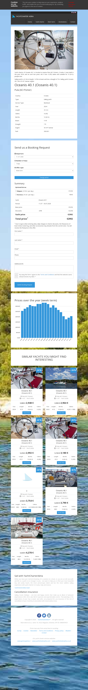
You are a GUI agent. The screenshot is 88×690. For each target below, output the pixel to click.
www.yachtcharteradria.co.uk (61, 641)
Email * (17, 249)
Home (30, 22)
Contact (72, 22)
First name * (18, 231)
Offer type (19, 168)
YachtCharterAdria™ (44, 620)
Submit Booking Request (24, 285)
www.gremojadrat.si (23, 641)
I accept (71, 2)
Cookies (25, 631)
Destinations (63, 22)
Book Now (26, 413)
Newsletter (33, 631)
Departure (19, 154)
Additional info (19, 264)
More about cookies (71, 5)
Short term (51, 22)
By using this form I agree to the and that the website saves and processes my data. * (45, 275)
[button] (19, 50)
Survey (19, 631)
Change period (44, 177)
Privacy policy (59, 631)
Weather (68, 631)
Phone (17, 255)
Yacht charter (40, 22)
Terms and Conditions (47, 274)
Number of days (21, 161)
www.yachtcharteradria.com (41, 641)
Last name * (18, 240)
